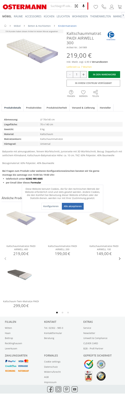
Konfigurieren (51, 206)
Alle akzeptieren (73, 206)
